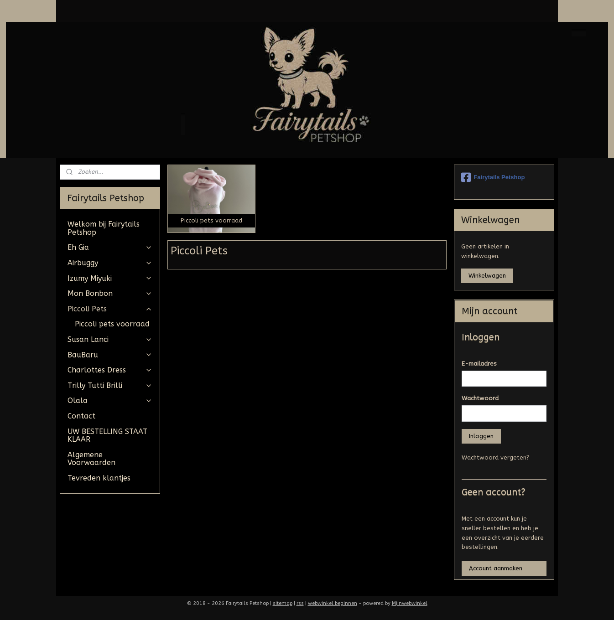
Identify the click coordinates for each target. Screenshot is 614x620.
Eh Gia (110, 247)
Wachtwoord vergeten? (495, 457)
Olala (110, 400)
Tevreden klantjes (99, 478)
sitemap (282, 603)
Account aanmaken (495, 568)
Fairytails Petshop (493, 177)
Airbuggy (110, 262)
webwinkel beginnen (332, 603)
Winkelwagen (487, 275)
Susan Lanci (110, 339)
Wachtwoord (480, 398)
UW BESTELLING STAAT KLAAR (107, 435)
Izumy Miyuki (110, 278)
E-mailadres (479, 363)
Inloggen (481, 436)
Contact (81, 416)
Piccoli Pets (110, 309)
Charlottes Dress (110, 370)
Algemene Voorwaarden (91, 458)
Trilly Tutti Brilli (110, 385)
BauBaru (110, 355)
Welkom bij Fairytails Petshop (104, 228)
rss (300, 603)
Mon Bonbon (110, 293)
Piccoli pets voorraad (112, 324)
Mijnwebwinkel (409, 603)
